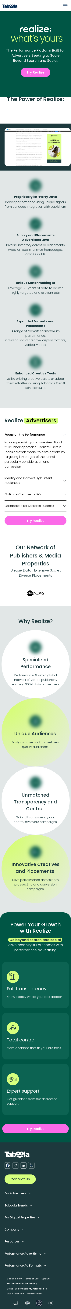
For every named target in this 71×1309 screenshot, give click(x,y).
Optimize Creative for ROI (23, 494)
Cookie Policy (14, 1278)
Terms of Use (31, 1278)
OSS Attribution (15, 1293)
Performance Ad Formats (25, 1266)
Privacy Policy (34, 1293)
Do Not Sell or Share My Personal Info (27, 1288)
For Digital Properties (22, 1217)
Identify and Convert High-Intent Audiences (28, 480)
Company (14, 1229)
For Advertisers (18, 1193)
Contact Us (20, 1179)
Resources (14, 1241)
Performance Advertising (25, 1254)
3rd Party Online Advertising (22, 1283)
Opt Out (46, 1278)
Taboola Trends (18, 1205)
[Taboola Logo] (9, 6)
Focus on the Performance (25, 434)
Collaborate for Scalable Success (29, 506)
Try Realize (35, 72)
